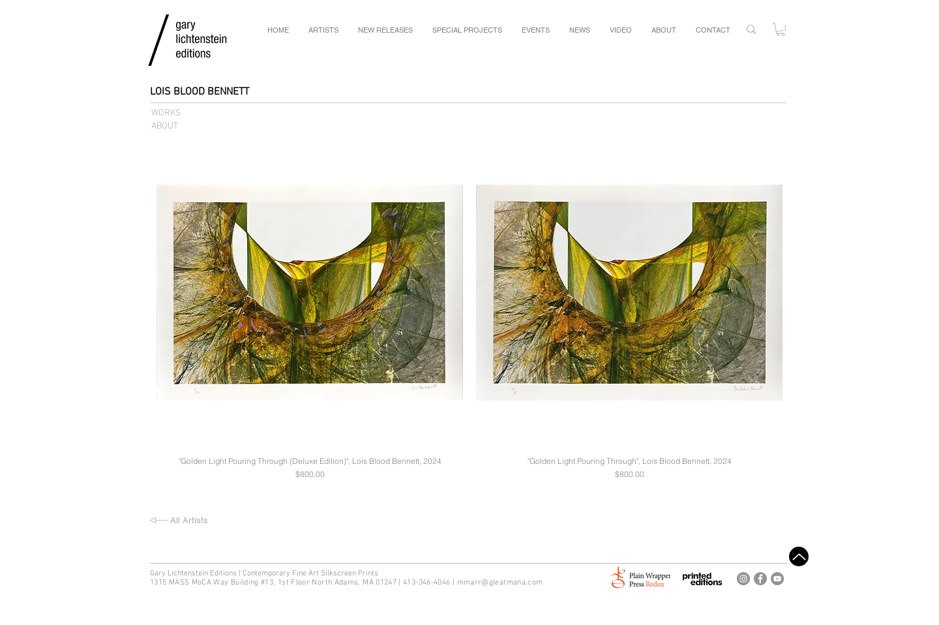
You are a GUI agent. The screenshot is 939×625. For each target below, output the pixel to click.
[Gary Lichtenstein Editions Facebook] (760, 578)
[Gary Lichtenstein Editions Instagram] (743, 578)
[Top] (799, 556)
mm (464, 582)
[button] (780, 29)
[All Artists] (216, 521)
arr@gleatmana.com (506, 582)
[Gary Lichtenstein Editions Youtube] (777, 578)
